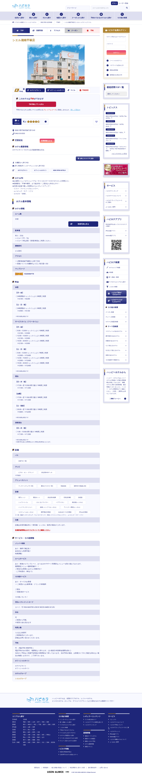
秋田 (29, 722)
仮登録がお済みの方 (116, 75)
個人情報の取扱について (59, 767)
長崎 (33, 742)
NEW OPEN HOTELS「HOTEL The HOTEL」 (116, 115)
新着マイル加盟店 (89, 738)
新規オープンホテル (89, 736)
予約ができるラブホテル (66, 730)
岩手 (38, 722)
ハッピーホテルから (116, 372)
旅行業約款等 (92, 767)
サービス (111, 185)
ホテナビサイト (23, 170)
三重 (38, 732)
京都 (33, 734)
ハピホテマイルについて (116, 196)
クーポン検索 (116, 312)
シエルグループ (20, 679)
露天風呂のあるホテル (116, 336)
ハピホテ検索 (113, 262)
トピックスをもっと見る (119, 153)
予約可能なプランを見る (36, 104)
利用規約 (45, 767)
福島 (47, 722)
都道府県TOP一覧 (115, 87)
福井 (33, 729)
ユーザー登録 (123, 3)
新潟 (24, 727)
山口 (43, 737)
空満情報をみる (48, 141)
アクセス (55, 30)
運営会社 (37, 767)
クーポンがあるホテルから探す (68, 738)
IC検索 (109, 272)
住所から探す (19, 16)
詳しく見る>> (75, 110)
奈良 (43, 734)
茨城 (49, 724)
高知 (38, 740)
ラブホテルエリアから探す (116, 282)
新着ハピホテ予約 (89, 741)
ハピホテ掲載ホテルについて (117, 739)
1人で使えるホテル (116, 345)
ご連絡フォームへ (115, 398)
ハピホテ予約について (115, 725)
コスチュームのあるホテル (116, 331)
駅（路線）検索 (112, 277)
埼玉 (35, 724)
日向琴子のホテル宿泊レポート (68, 754)
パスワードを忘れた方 (117, 65)
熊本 (38, 742)
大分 (43, 742)
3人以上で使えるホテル (116, 350)
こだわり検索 (111, 287)
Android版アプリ (116, 235)
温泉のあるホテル (116, 355)
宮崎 (47, 742)
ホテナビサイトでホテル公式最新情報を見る (28, 150)
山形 (33, 722)
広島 (29, 737)
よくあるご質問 (116, 207)
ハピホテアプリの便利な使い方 (93, 722)
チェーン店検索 (116, 317)
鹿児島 (53, 742)
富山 (29, 729)
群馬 (53, 724)
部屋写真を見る (79, 224)
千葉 (39, 724)
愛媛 (33, 740)
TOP (20, 30)
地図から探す (61, 16)
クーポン (73, 30)
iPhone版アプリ (116, 231)
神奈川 (30, 724)
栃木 (44, 724)
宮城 (43, 722)
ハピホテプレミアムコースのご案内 (116, 201)
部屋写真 (38, 30)
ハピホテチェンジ (114, 731)
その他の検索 (122, 16)
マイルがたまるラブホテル (67, 733)
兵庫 (29, 734)
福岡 (24, 742)
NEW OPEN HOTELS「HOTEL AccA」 (115, 123)
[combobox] (107, 8)
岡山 (24, 737)
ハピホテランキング (116, 191)
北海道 (25, 719)
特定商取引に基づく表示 (77, 767)
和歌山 (48, 734)
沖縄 (24, 745)
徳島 (29, 740)
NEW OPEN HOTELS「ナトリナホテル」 (116, 138)
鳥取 (33, 737)
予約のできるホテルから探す (101, 16)
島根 (38, 737)
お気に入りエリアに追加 (85, 158)
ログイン (116, 52)
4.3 (24, 122)
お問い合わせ (104, 767)
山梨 (29, 727)
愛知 (24, 732)
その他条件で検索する (116, 360)
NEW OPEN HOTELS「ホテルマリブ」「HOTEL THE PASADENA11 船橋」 (116, 147)
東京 (24, 724)
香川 (24, 740)
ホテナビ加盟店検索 (116, 321)
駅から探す (33, 16)
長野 (33, 727)
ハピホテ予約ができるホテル (114, 293)
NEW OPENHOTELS (65, 752)
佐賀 (29, 742)
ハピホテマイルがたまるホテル (115, 301)
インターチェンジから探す (67, 719)
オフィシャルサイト (40, 170)
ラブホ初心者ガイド (89, 719)
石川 (24, 729)
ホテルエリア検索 (113, 267)
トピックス (112, 107)
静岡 (33, 732)
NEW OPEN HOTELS (59, 170)
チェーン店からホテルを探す (68, 741)
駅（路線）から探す (65, 722)
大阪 (24, 734)
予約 (90, 30)
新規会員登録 (114, 70)
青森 (24, 722)
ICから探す (47, 16)
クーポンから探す (78, 16)
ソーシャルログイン (116, 60)
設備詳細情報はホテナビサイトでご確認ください (32, 530)
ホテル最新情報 (88, 744)
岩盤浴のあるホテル (116, 341)
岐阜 (29, 732)
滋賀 (38, 734)
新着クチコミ (88, 746)
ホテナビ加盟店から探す (66, 735)
